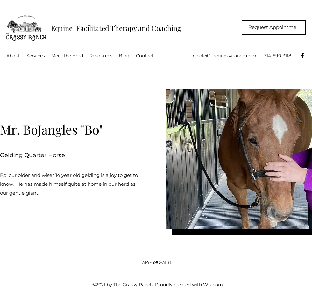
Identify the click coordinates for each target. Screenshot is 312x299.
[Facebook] (302, 55)
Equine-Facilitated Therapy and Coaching (116, 28)
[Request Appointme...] (274, 27)
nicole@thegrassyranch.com (224, 56)
